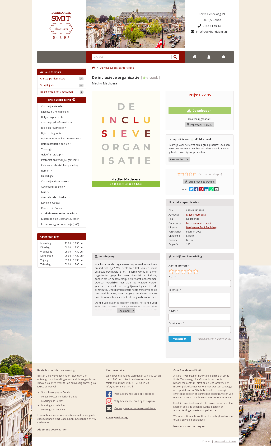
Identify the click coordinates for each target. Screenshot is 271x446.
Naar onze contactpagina (189, 426)
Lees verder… (179, 159)
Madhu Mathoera (196, 214)
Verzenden (179, 338)
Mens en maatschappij (199, 223)
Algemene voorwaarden (52, 429)
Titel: (171, 277)
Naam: (172, 310)
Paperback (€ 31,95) (200, 124)
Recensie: (174, 289)
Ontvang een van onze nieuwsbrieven (131, 408)
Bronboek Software (225, 441)
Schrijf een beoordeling (199, 181)
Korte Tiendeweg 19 (212, 14)
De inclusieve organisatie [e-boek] (117, 67)
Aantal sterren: (178, 265)
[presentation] (191, 349)
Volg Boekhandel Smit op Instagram (130, 401)
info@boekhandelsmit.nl (209, 32)
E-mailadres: (175, 323)
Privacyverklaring (117, 417)
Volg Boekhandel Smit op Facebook (130, 393)
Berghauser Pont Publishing (201, 227)
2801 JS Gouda (212, 20)
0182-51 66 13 (209, 26)
